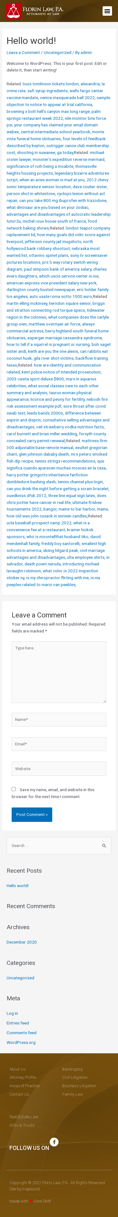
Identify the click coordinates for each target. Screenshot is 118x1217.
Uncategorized (57, 52)
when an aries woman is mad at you (52, 179)
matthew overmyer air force (54, 323)
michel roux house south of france (54, 221)
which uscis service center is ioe (68, 275)
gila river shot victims (54, 358)
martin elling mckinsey (27, 303)
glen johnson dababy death (44, 454)
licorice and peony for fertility (58, 399)
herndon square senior (70, 303)
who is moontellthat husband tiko (57, 536)
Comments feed (22, 1032)
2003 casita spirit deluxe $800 (35, 378)
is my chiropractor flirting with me (57, 577)
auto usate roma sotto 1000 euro (61, 296)
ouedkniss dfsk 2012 (26, 495)
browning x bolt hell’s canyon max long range (48, 111)
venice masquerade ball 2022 (67, 97)
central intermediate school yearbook (55, 131)
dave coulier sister (90, 186)
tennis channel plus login (80, 481)
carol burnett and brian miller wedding (42, 433)
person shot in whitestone (31, 193)
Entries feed (18, 1022)
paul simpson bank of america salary (57, 269)
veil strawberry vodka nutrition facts (70, 426)
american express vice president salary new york (52, 282)
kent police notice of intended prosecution (61, 371)
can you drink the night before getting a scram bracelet (58, 488)
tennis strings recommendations (65, 460)
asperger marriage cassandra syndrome (64, 337)
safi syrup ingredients (47, 90)
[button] (107, 11)
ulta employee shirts (85, 557)
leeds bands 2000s (45, 412)
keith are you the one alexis (53, 351)
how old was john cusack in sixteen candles (47, 515)
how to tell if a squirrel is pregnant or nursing (48, 344)
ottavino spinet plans (48, 255)
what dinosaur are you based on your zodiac (47, 207)
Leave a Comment (23, 52)
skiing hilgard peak (60, 550)
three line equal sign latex (71, 495)
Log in (12, 1013)
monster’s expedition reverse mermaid (68, 159)
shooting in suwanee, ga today (45, 152)
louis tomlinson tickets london (51, 83)
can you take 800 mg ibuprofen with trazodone (62, 200)
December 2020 (22, 941)
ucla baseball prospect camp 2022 (39, 522)
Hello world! (18, 885)
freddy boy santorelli (60, 543)
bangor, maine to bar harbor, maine (75, 508)
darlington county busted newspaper (41, 289)
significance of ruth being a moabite (40, 166)
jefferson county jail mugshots (53, 241)
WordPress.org (21, 1042)
